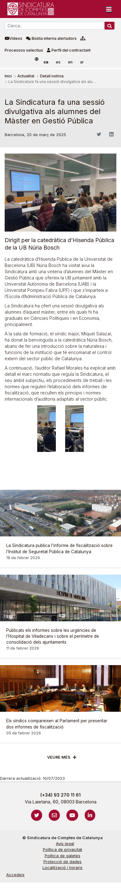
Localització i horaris (63, 867)
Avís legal (65, 843)
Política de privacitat (62, 849)
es (58, 62)
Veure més (58, 757)
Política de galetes (62, 855)
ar (82, 62)
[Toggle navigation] (109, 9)
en (70, 62)
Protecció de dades (62, 861)
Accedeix (15, 874)
